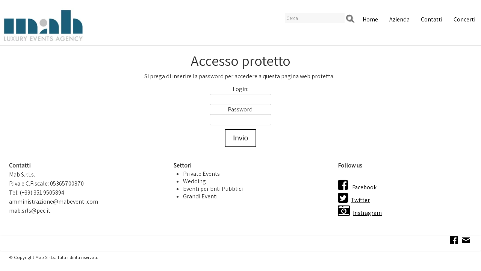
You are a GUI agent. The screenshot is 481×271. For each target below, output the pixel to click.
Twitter (354, 200)
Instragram (360, 213)
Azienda (399, 19)
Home (370, 19)
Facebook (357, 187)
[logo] (43, 24)
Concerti (464, 19)
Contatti (431, 19)
